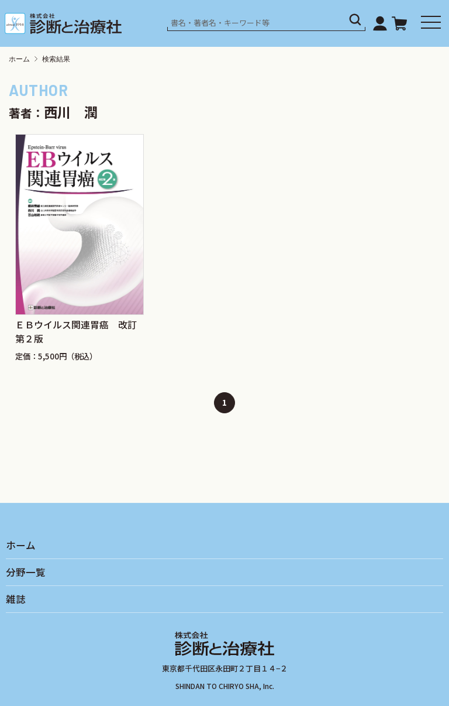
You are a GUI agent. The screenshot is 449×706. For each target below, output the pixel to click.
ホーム (19, 59)
